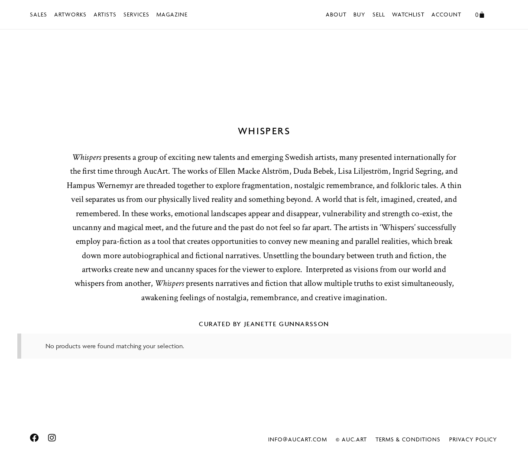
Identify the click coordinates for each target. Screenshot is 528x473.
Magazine (172, 14)
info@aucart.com (297, 439)
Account (446, 14)
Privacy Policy (473, 439)
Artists (105, 14)
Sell (379, 14)
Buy (359, 14)
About (336, 14)
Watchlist (408, 14)
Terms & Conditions (408, 439)
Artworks (70, 14)
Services (136, 14)
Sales (38, 14)
